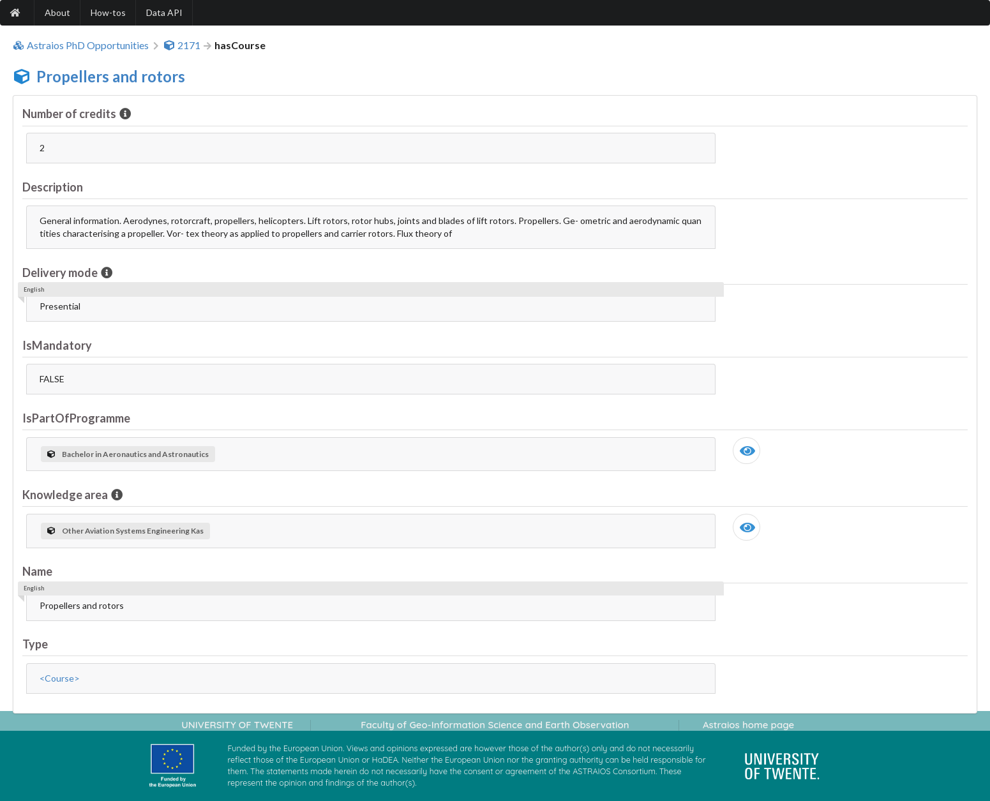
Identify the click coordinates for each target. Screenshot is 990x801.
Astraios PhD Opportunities (81, 45)
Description (52, 187)
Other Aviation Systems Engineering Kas (125, 530)
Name (37, 571)
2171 (181, 45)
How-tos (108, 12)
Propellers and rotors (110, 76)
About (57, 12)
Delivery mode (61, 273)
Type (35, 644)
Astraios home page (748, 725)
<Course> (60, 678)
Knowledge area (66, 495)
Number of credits (70, 114)
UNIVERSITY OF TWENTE (237, 725)
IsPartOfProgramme (76, 418)
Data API (164, 12)
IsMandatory (57, 345)
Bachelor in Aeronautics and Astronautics (128, 454)
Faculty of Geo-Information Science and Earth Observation (495, 725)
